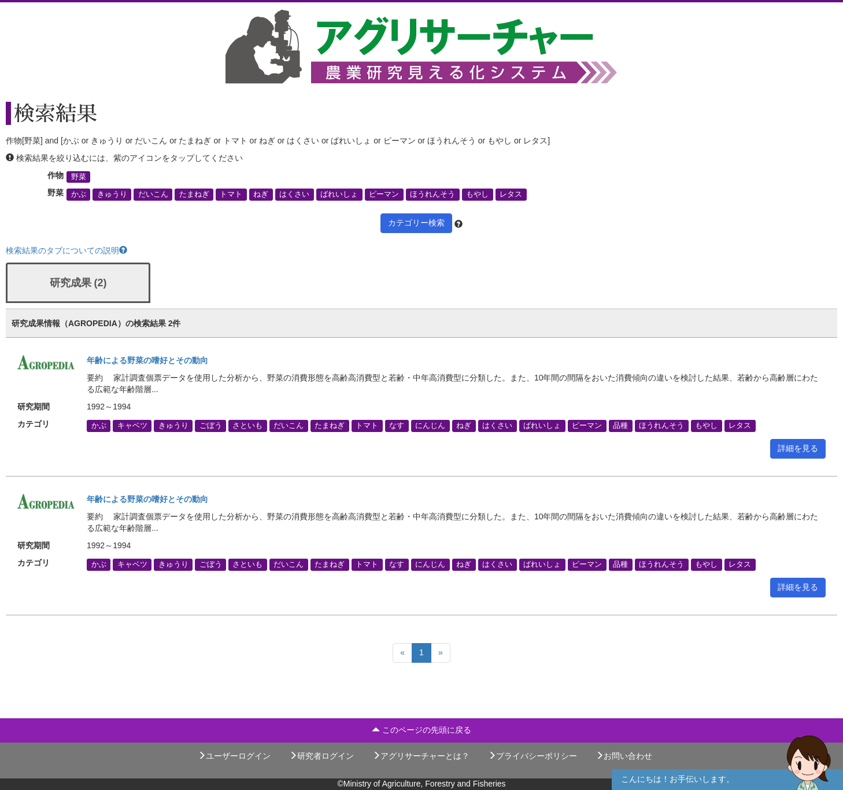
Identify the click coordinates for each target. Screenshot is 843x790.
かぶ (78, 194)
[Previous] (402, 653)
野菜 (78, 177)
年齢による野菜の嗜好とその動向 (147, 360)
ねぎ (260, 194)
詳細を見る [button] (798, 448)
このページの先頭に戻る (421, 729)
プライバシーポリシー (532, 756)
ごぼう (210, 426)
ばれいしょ (339, 194)
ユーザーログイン (234, 756)
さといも (247, 426)
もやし (477, 194)
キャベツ (132, 426)
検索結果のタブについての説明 (66, 250)
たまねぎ (194, 194)
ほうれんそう (432, 194)
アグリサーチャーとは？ (420, 756)
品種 (620, 426)
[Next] (440, 653)
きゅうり (112, 194)
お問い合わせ (624, 756)
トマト (231, 194)
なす (396, 426)
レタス (511, 194)
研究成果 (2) (78, 283)
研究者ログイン (321, 756)
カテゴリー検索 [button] (416, 222)
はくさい (294, 194)
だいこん (153, 194)
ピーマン (384, 194)
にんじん (430, 426)
